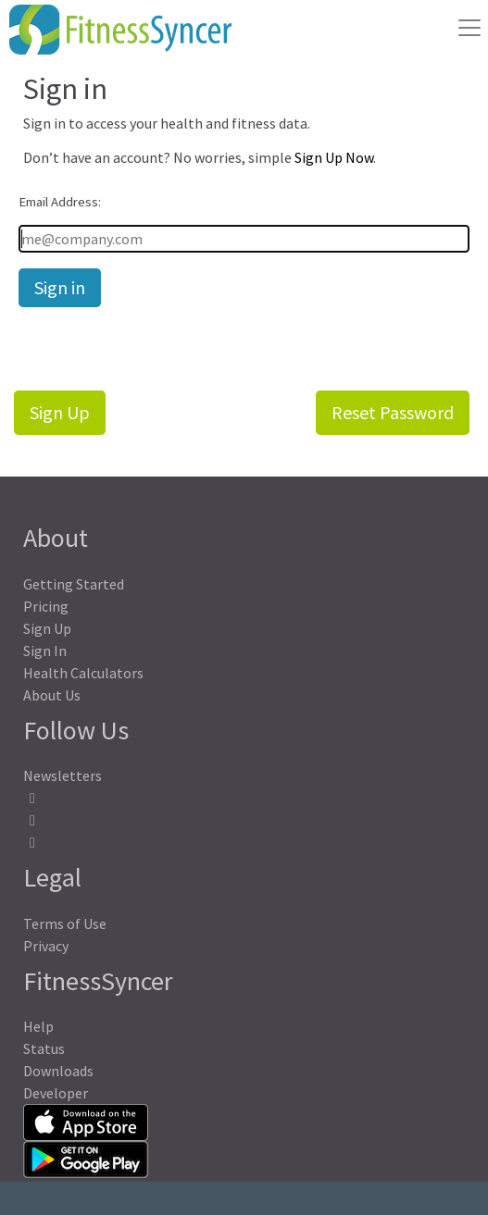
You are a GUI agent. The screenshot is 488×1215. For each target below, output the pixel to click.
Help (38, 1026)
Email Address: (60, 201)
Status (44, 1048)
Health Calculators (83, 672)
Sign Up (60, 412)
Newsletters (62, 775)
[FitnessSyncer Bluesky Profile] (244, 842)
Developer (55, 1093)
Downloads (58, 1070)
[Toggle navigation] (469, 28)
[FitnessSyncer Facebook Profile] (244, 798)
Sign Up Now (333, 157)
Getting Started (73, 584)
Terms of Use (64, 923)
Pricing (46, 606)
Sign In (45, 650)
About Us (52, 695)
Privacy (46, 945)
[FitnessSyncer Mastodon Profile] (244, 820)
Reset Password (393, 412)
